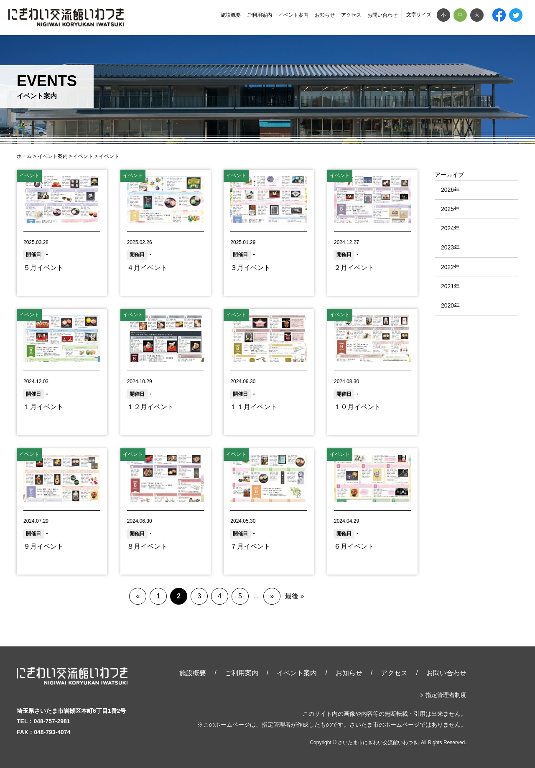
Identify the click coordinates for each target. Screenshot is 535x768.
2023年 (450, 247)
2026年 (450, 189)
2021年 (450, 286)
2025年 (450, 209)
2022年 (450, 267)
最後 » (294, 596)
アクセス (351, 15)
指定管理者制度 (445, 695)
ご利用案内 (259, 15)
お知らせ (325, 15)
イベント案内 (293, 15)
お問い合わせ (382, 15)
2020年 (450, 305)
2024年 (450, 228)
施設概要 (231, 15)
